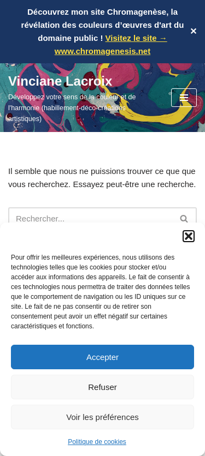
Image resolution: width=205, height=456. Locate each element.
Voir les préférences (102, 417)
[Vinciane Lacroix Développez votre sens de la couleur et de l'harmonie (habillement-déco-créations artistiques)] (81, 97)
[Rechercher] (90, 218)
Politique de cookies (97, 442)
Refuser (102, 387)
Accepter (102, 357)
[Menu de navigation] (184, 97)
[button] (188, 236)
